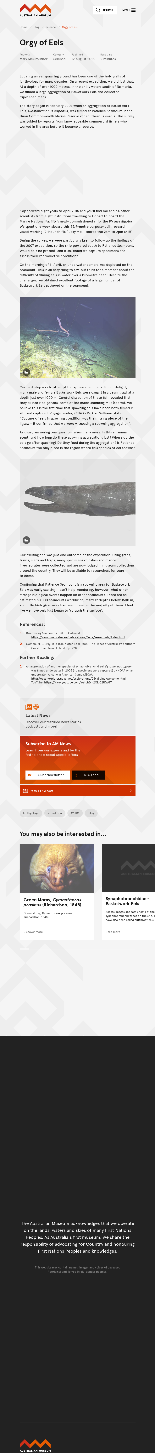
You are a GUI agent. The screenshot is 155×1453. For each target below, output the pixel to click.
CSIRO (75, 813)
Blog (37, 27)
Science (51, 27)
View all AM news (42, 791)
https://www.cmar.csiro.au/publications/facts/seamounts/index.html (78, 637)
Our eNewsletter (50, 774)
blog (91, 813)
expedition (55, 813)
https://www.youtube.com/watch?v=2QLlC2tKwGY (78, 682)
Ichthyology (31, 813)
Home (23, 27)
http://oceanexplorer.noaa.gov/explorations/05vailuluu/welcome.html (78, 678)
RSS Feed (91, 774)
